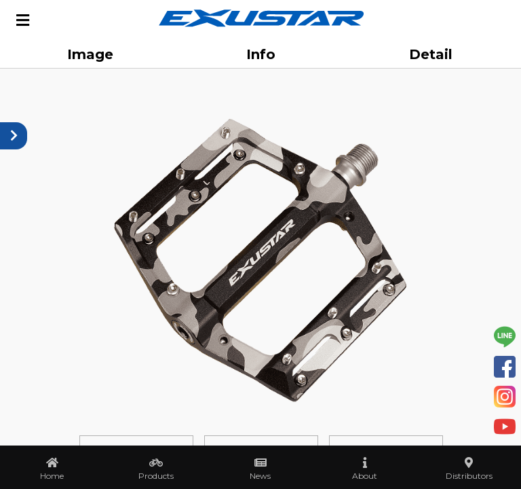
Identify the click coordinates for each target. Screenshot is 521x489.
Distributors (469, 476)
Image (90, 54)
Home (52, 476)
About (364, 476)
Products (156, 476)
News (260, 476)
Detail (430, 54)
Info (260, 54)
